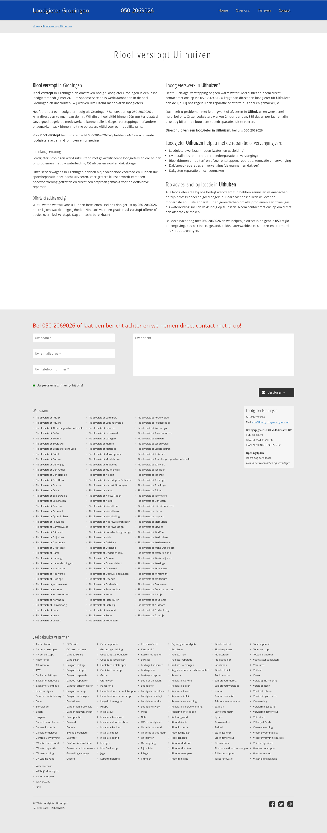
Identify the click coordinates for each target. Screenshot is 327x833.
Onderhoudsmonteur (153, 732)
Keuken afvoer (149, 644)
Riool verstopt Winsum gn (153, 573)
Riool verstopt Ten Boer (151, 469)
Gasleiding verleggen (78, 753)
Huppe (104, 706)
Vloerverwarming (263, 727)
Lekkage (145, 659)
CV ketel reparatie (46, 748)
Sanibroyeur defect (225, 680)
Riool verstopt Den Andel (50, 469)
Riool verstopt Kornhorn (50, 599)
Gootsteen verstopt (111, 670)
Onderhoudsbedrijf (152, 727)
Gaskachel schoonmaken (81, 748)
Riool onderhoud (181, 743)
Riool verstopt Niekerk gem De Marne (110, 480)
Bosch (39, 711)
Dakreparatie (74, 717)
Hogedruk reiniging (111, 701)
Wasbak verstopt (262, 753)
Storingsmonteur (224, 737)
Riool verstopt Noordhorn (104, 506)
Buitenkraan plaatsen (48, 722)
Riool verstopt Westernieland (154, 552)
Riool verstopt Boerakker (50, 443)
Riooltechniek (222, 670)
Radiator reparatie (182, 659)
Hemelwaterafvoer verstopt (116, 696)
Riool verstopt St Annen (151, 454)
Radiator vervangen (183, 665)
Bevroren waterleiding (48, 696)
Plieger (145, 753)
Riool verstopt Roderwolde (153, 417)
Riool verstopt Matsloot (102, 448)
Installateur (106, 711)
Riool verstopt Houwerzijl (50, 573)
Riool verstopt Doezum (49, 485)
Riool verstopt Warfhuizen (153, 537)
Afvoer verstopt (45, 654)
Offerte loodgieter (151, 722)
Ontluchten (147, 737)
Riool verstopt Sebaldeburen (154, 448)
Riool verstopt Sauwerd (151, 438)
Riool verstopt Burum (48, 459)
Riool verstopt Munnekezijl (104, 469)
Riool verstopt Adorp (48, 417)
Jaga (102, 753)
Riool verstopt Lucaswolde (104, 433)
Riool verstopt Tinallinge (152, 485)
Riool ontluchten (181, 748)
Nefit (144, 717)
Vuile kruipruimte (263, 743)
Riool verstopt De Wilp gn (50, 464)
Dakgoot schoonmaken (80, 685)
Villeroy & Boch (262, 722)
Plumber (146, 758)
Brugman (41, 717)
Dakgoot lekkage (76, 665)
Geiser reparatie (109, 644)
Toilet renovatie (223, 758)
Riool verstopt (223, 644)
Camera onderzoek (46, 732)
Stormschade (222, 743)
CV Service (72, 644)
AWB (38, 670)
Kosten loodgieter (151, 654)
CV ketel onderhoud (47, 743)
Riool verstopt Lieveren (102, 428)
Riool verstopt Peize (100, 594)
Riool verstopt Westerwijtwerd (155, 558)
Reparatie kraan (181, 691)
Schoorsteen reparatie (227, 701)
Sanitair (219, 691)
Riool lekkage (179, 737)
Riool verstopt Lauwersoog (51, 605)
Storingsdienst (223, 732)
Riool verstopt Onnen (101, 558)
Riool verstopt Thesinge (151, 480)
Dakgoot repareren (77, 680)
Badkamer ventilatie (47, 685)
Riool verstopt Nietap (101, 490)
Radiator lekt (179, 654)
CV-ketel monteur (77, 649)
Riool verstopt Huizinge (49, 578)
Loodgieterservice (151, 701)
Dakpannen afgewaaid (79, 706)
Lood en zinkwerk (151, 680)
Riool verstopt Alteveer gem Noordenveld (59, 428)
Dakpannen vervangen (80, 711)
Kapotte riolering (110, 758)
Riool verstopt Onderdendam (106, 552)
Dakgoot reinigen (76, 670)
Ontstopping (148, 743)
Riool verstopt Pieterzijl (102, 605)
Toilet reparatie (261, 644)
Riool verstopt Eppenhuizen (52, 516)
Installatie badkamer (112, 717)
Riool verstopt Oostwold (103, 568)
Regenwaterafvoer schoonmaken (190, 670)
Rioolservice (221, 654)
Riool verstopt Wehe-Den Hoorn (156, 547)
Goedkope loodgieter (112, 659)
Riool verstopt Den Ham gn (51, 474)
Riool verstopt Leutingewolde (106, 422)
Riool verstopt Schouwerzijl (153, 443)
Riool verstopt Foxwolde (50, 521)
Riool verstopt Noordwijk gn (105, 516)
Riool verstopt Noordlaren (104, 511)
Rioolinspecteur (224, 649)
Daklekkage (73, 701)
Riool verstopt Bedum (48, 438)
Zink (38, 787)
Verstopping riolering (265, 680)
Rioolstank (221, 665)
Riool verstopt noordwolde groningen (110, 532)
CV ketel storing (45, 753)
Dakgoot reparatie (77, 675)
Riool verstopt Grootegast (50, 547)
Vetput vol (259, 717)
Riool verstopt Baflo (47, 433)
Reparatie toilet (180, 696)
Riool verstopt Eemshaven (51, 500)
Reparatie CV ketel (182, 680)
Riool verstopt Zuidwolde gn (154, 610)
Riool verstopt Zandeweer (152, 584)
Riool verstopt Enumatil (49, 511)
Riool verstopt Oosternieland (105, 563)
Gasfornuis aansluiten (79, 743)
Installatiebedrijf (109, 737)
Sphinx (219, 717)
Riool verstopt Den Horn (50, 480)
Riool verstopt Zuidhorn (151, 605)
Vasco (256, 675)
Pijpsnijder (147, 748)
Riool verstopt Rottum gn (152, 428)
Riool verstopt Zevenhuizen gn (155, 589)
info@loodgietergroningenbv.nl (270, 422)
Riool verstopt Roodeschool (154, 422)
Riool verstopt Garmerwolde (52, 526)
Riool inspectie (180, 727)
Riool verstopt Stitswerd (151, 464)
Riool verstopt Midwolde (103, 464)
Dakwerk (72, 722)
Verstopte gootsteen (265, 696)
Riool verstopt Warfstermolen (155, 542)
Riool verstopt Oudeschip (103, 584)
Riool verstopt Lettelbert (103, 417)
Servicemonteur (224, 711)
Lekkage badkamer (152, 665)
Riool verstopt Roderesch (103, 620)
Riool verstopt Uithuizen (57, 26)
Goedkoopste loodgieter (114, 654)
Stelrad (219, 727)
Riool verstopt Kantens (49, 589)
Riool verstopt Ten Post (151, 474)
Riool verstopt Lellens (48, 620)
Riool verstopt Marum (101, 443)
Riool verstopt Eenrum (49, 506)
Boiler (39, 701)
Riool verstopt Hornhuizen (51, 568)
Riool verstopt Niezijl (101, 500)
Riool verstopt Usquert (151, 516)
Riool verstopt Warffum (151, 532)
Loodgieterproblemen (153, 691)
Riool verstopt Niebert (101, 474)
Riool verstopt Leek (47, 610)
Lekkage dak (148, 670)
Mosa (144, 711)
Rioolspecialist (223, 659)
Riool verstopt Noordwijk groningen (109, 521)
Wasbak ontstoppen (264, 748)
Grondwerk (106, 680)
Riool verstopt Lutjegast (102, 438)
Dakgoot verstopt (77, 691)
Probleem (177, 649)
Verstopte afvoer (262, 691)
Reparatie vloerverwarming (187, 706)
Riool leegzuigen (181, 732)
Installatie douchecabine (114, 722)
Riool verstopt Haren (48, 552)
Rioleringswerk (180, 717)
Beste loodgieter (45, 691)
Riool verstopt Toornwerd (152, 495)
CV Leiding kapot (45, 758)
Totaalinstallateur (263, 654)
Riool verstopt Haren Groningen (54, 563)
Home (36, 26)
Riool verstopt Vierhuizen (152, 521)
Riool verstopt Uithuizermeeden (156, 506)
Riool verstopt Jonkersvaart (51, 584)
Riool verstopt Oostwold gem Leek (109, 573)
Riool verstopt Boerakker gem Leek (56, 448)
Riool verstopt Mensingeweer (105, 454)
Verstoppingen (261, 685)
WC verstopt (43, 781)
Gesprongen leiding (111, 649)
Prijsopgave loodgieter (184, 644)
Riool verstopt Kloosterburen (52, 594)
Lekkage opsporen (151, 675)
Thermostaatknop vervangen (231, 748)
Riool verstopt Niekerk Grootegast (108, 485)
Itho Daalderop (109, 748)
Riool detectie (179, 722)
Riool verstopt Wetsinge (151, 563)
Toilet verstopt (261, 649)
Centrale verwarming (48, 737)
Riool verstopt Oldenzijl (102, 547)
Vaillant (257, 670)
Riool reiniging (180, 758)
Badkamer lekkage (46, 675)
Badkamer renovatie (47, 680)
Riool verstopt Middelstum (104, 459)
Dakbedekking (75, 654)
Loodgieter (147, 685)
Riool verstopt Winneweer (153, 568)
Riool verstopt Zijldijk (150, 594)
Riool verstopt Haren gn (49, 558)
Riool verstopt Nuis (100, 537)
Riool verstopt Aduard (48, 422)
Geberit (71, 758)
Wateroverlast (44, 766)
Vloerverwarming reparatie (268, 737)
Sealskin (219, 706)
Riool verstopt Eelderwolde (51, 495)
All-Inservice (43, 665)
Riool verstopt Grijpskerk (50, 537)
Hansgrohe (106, 685)
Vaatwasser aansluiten (266, 659)
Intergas (104, 743)
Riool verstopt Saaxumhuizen (155, 433)
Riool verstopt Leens (47, 615)
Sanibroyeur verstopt (227, 685)
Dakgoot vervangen (78, 696)
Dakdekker (73, 659)
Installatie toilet (109, 732)
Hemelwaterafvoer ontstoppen (118, 691)
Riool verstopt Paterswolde (104, 589)
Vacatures (258, 665)
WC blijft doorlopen (47, 771)
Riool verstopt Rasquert (102, 610)
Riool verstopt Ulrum (150, 511)
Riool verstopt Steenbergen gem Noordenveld (164, 459)
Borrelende (42, 706)
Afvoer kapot (43, 644)
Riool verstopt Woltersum (152, 578)
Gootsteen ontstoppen (113, 665)
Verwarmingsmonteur (265, 711)
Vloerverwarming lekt (265, 732)
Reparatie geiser (181, 685)
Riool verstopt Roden (101, 615)
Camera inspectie (45, 727)
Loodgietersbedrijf (151, 696)
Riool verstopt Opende (102, 578)
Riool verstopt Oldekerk (102, 542)
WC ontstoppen (45, 776)
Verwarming (260, 701)
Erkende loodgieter (77, 732)
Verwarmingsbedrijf (264, 706)
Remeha (176, 675)
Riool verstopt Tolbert (150, 490)
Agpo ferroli (42, 659)
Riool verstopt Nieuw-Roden (105, 495)
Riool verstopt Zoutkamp (152, 599)
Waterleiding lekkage (265, 758)
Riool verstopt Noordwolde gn (106, 526)
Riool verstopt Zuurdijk (151, 615)
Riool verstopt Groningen (50, 542)
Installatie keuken (110, 727)
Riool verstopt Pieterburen (104, 599)
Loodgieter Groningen (61, 10)
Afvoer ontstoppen (47, 649)
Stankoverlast (222, 722)
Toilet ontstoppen (225, 753)
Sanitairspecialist (224, 696)
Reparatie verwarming (184, 701)
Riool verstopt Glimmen (49, 532)
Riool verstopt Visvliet (150, 526)
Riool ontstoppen (182, 753)
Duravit (71, 727)
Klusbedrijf (147, 649)
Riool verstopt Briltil (47, 454)
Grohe (103, 675)
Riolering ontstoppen (184, 711)
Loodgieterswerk (150, 706)
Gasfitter (71, 737)
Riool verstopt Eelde (47, 490)
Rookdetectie (222, 675)
